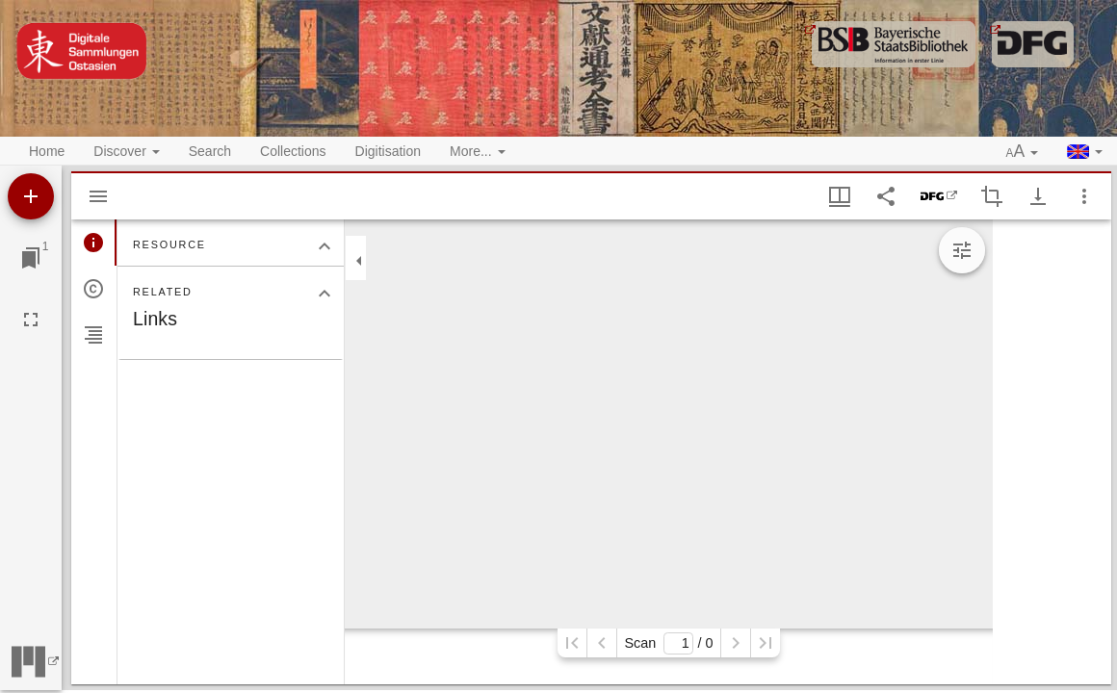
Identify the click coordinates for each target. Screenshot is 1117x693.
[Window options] (1084, 196)
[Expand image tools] (962, 250)
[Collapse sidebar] (359, 260)
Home (47, 151)
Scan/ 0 (668, 643)
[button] (1022, 152)
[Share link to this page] (886, 196)
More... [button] (477, 151)
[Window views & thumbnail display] (840, 196)
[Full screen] (31, 319)
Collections (292, 151)
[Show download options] (1038, 196)
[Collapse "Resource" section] (324, 246)
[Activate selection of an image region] (992, 196)
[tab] (94, 242)
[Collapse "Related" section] (324, 293)
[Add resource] (31, 196)
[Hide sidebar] (98, 196)
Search (210, 151)
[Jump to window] (31, 258)
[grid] (1052, 451)
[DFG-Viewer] (939, 196)
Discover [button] (126, 151)
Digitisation (388, 151)
